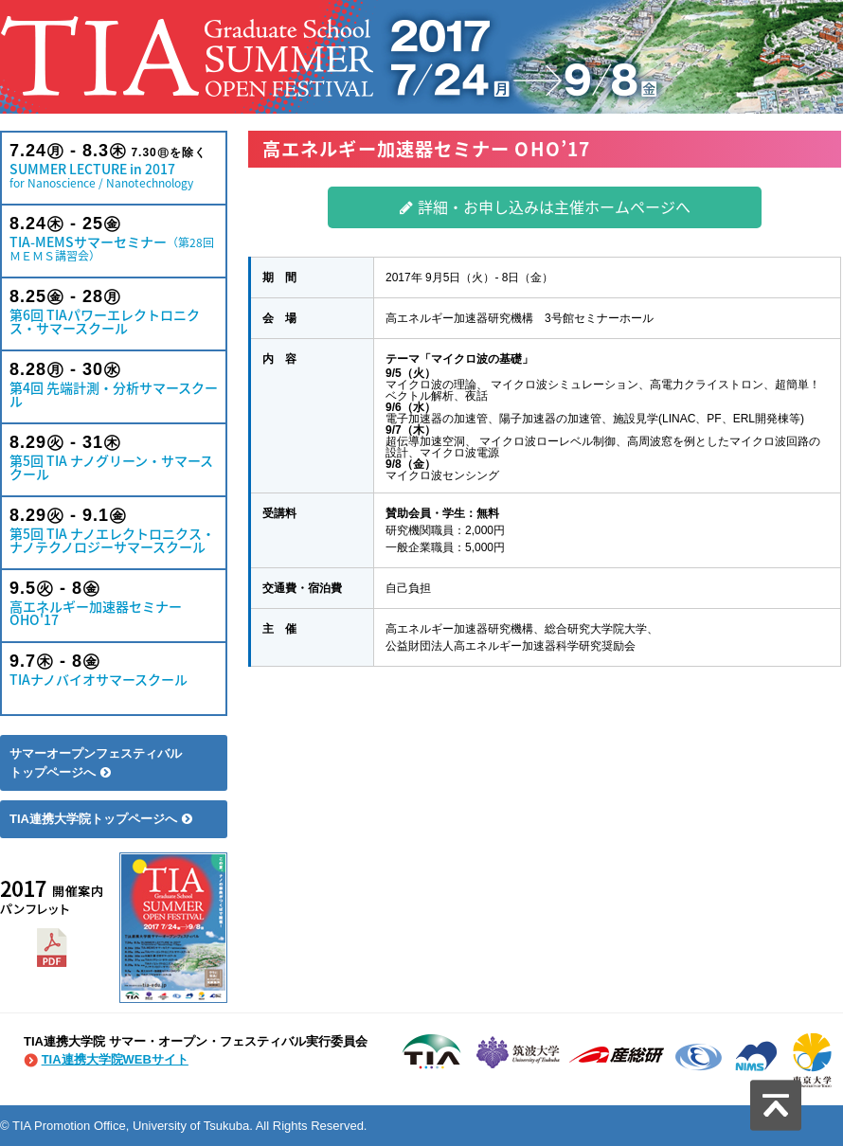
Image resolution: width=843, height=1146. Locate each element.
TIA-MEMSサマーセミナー (113, 239)
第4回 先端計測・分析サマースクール (113, 385)
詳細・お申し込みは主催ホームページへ (545, 206)
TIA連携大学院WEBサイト (115, 1059)
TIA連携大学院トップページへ (100, 819)
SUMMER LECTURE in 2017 (113, 166)
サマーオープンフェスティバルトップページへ (95, 762)
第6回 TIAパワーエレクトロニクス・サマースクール (113, 312)
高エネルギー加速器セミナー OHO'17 (113, 604)
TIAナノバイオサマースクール (113, 670)
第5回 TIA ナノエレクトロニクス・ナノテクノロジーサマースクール (113, 531)
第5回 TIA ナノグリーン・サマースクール (113, 458)
